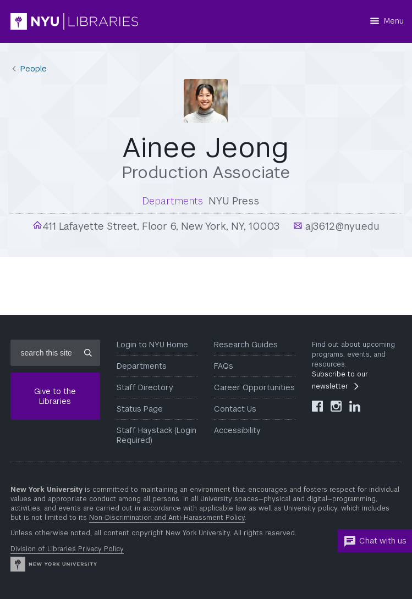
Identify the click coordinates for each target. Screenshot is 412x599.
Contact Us (235, 409)
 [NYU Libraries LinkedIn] (354, 406)
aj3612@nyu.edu (341, 226)
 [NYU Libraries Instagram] (336, 406)
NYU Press (233, 201)
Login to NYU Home (152, 345)
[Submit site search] (88, 353)
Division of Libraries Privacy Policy (67, 549)
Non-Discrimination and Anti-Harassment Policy (167, 517)
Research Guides (246, 345)
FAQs (223, 366)
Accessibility (237, 430)
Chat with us (374, 541)
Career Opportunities (254, 387)
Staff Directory (145, 387)
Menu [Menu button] (394, 21)
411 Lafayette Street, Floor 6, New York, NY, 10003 (160, 226)
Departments (142, 366)
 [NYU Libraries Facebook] (317, 406)
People (33, 69)
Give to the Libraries (55, 396)
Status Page (140, 409)
